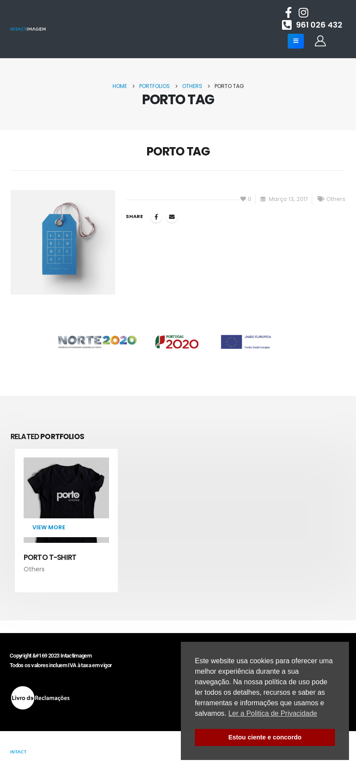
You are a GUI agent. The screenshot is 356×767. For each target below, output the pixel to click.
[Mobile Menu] (296, 41)
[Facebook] (288, 12)
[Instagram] (303, 12)
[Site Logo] (28, 29)
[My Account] (320, 41)
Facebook (156, 217)
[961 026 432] (312, 24)
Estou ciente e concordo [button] (264, 737)
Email (172, 217)
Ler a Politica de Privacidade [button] (272, 713)
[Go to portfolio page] (66, 516)
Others (335, 199)
